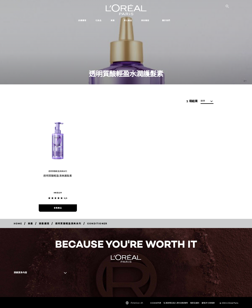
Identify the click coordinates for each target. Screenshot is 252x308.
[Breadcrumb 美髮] (30, 223)
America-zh (134, 302)
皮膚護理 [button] (82, 20)
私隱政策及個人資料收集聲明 (176, 303)
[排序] (207, 101)
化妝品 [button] (98, 20)
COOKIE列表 (155, 303)
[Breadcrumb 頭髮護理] (44, 223)
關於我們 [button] (166, 20)
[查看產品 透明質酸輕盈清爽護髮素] (58, 208)
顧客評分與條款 (208, 303)
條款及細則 (195, 303)
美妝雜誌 (145, 20)
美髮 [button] (113, 20)
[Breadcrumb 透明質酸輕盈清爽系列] (68, 223)
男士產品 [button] (128, 20)
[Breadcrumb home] (18, 223)
